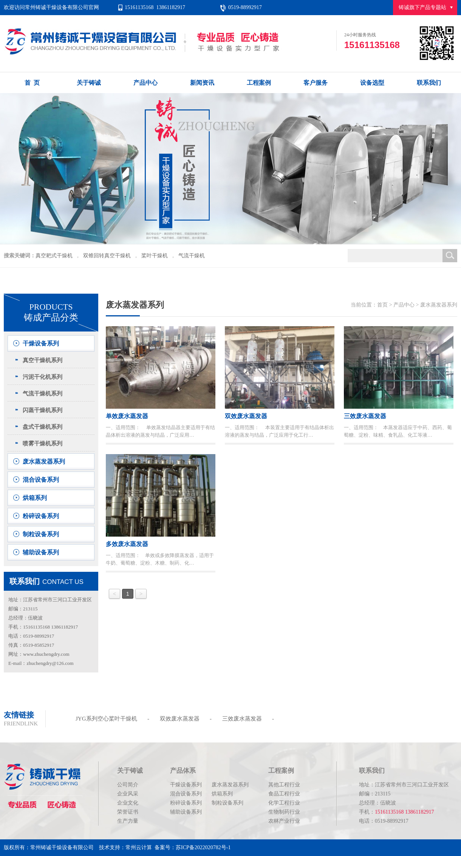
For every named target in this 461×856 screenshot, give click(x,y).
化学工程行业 (284, 803)
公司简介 (127, 785)
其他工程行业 (284, 785)
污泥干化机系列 (42, 377)
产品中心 (145, 82)
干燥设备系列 (41, 343)
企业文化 (127, 803)
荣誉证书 (127, 812)
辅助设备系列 (41, 552)
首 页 (32, 82)
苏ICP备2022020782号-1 (203, 847)
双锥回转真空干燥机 (107, 255)
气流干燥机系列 (42, 394)
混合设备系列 (41, 479)
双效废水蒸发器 (180, 719)
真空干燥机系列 (42, 360)
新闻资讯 (202, 82)
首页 (382, 305)
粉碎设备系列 (41, 516)
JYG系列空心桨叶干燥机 (106, 719)
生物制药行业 (284, 812)
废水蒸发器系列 (44, 461)
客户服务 (315, 82)
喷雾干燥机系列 (42, 443)
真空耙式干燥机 (54, 255)
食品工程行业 (284, 794)
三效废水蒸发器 (242, 719)
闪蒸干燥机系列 (42, 410)
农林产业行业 (284, 821)
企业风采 (127, 794)
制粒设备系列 (41, 534)
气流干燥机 (191, 255)
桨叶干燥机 (154, 255)
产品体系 (183, 770)
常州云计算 (138, 847)
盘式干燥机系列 (42, 427)
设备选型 (372, 82)
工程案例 (259, 82)
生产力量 (127, 821)
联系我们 (429, 82)
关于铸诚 (89, 82)
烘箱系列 (35, 498)
